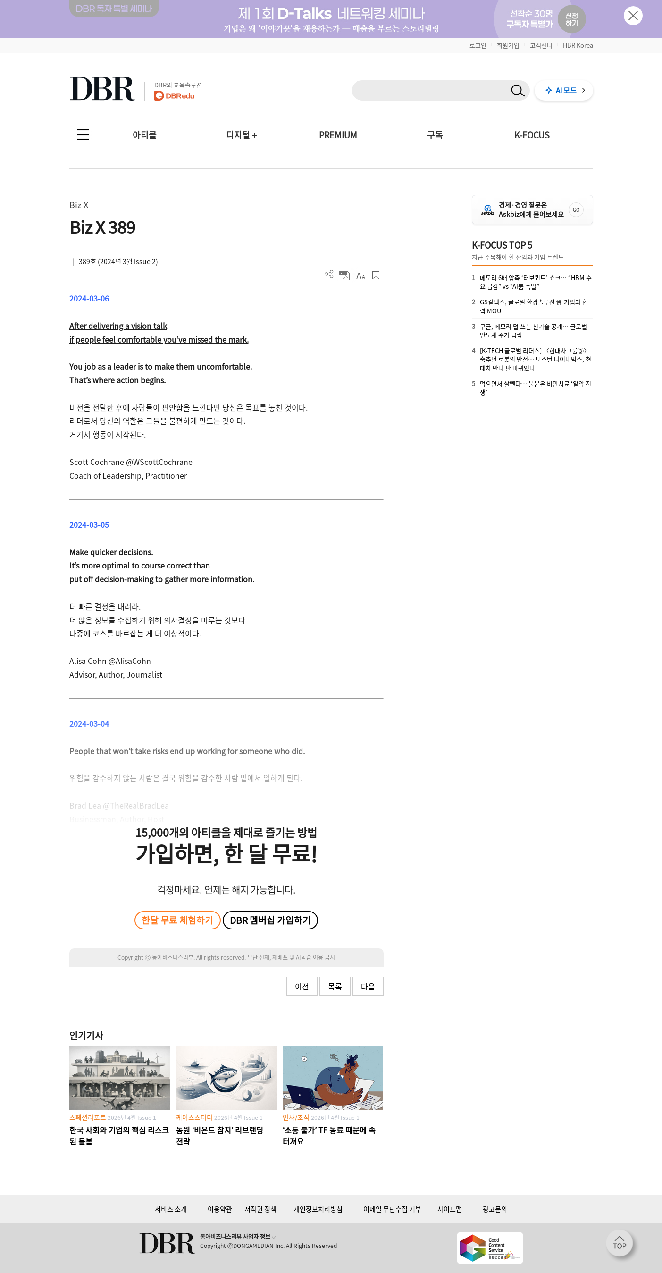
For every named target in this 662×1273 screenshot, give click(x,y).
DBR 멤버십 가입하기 (270, 920)
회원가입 (508, 45)
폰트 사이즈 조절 (360, 275)
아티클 (145, 135)
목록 (335, 986)
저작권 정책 (260, 1208)
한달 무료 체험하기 (177, 920)
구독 (435, 135)
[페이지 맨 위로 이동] (622, 1246)
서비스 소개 (171, 1208)
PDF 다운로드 (344, 275)
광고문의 (495, 1208)
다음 (368, 986)
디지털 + (241, 135)
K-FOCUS (532, 135)
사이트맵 (449, 1208)
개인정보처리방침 (318, 1208)
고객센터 (541, 45)
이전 (302, 986)
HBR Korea (578, 45)
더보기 (329, 274)
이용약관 (220, 1208)
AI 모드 (566, 90)
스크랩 (376, 275)
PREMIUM (338, 135)
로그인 (477, 45)
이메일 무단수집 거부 (392, 1208)
